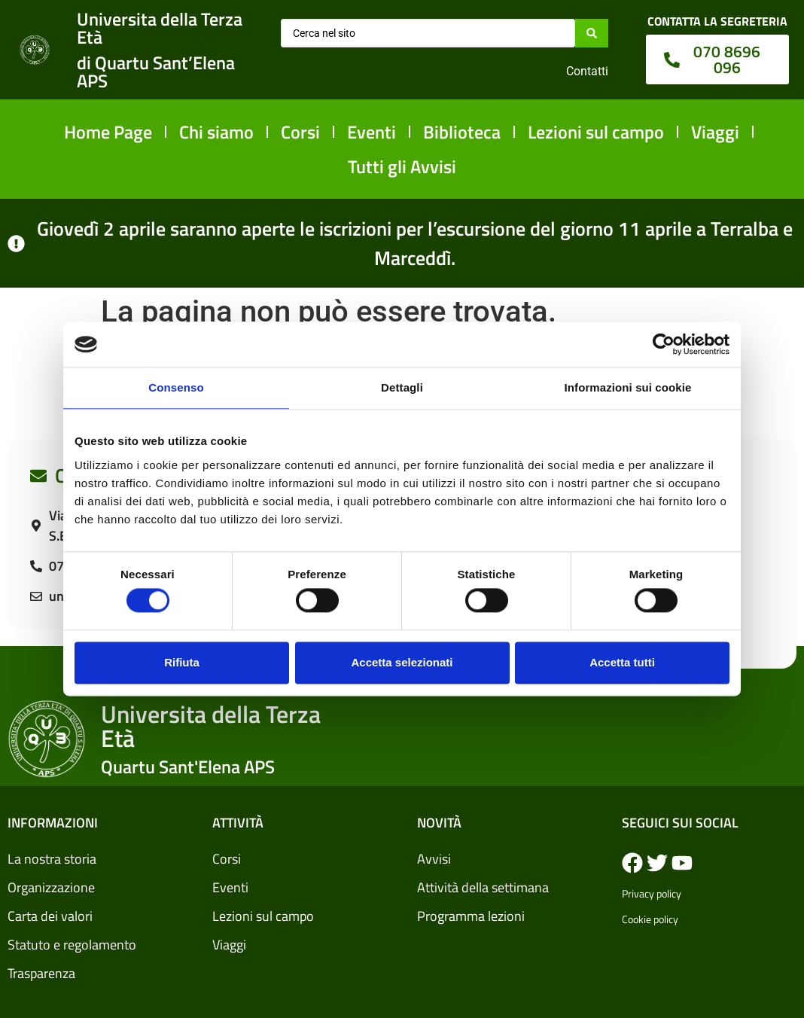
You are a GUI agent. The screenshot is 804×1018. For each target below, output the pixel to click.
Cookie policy (650, 919)
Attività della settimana (483, 887)
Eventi (371, 131)
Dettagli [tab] (402, 387)
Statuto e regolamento (72, 944)
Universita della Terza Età (159, 27)
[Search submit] (591, 33)
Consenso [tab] (175, 387)
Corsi (300, 131)
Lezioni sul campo (596, 131)
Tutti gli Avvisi (402, 166)
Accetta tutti (622, 662)
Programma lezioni (471, 916)
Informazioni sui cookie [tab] (628, 387)
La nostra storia (52, 859)
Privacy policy (651, 893)
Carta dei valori (50, 916)
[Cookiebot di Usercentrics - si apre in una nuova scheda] (663, 344)
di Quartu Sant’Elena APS (156, 71)
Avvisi (434, 859)
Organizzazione (51, 887)
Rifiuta (181, 662)
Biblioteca (462, 131)
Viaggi (715, 131)
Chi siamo (216, 131)
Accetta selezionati (401, 662)
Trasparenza (41, 973)
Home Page (108, 131)
